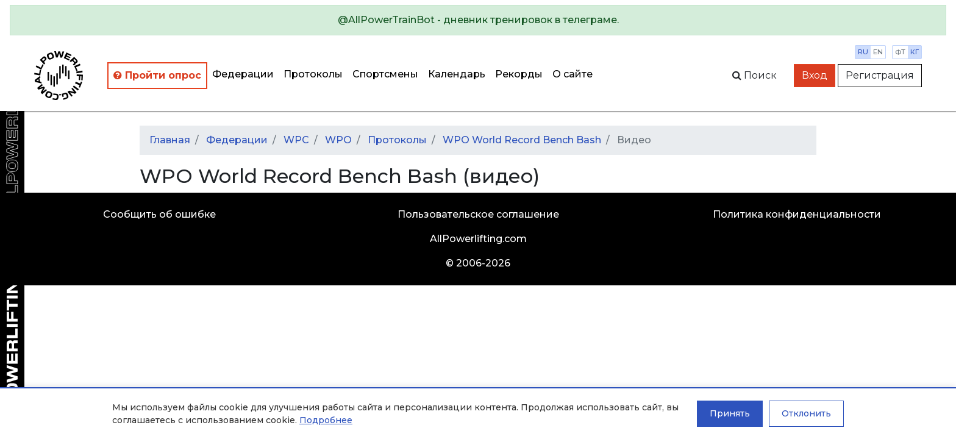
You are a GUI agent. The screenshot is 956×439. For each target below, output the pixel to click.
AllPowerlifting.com (478, 238)
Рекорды (519, 74)
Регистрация (880, 75)
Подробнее (325, 420)
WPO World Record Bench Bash (522, 140)
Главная (169, 140)
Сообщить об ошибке (159, 214)
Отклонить (806, 413)
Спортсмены (385, 74)
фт (900, 52)
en (878, 52)
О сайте (572, 74)
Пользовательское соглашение (478, 214)
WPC (296, 140)
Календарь (456, 74)
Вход (814, 75)
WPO (338, 140)
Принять (730, 413)
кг (914, 52)
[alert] (478, 20)
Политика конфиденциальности (797, 214)
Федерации (243, 74)
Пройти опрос (157, 75)
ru (863, 52)
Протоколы (313, 74)
